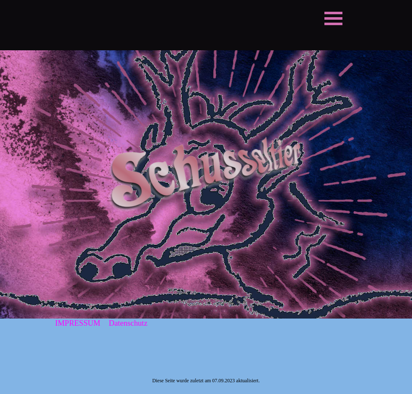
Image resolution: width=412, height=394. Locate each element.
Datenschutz (128, 323)
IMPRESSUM (78, 323)
